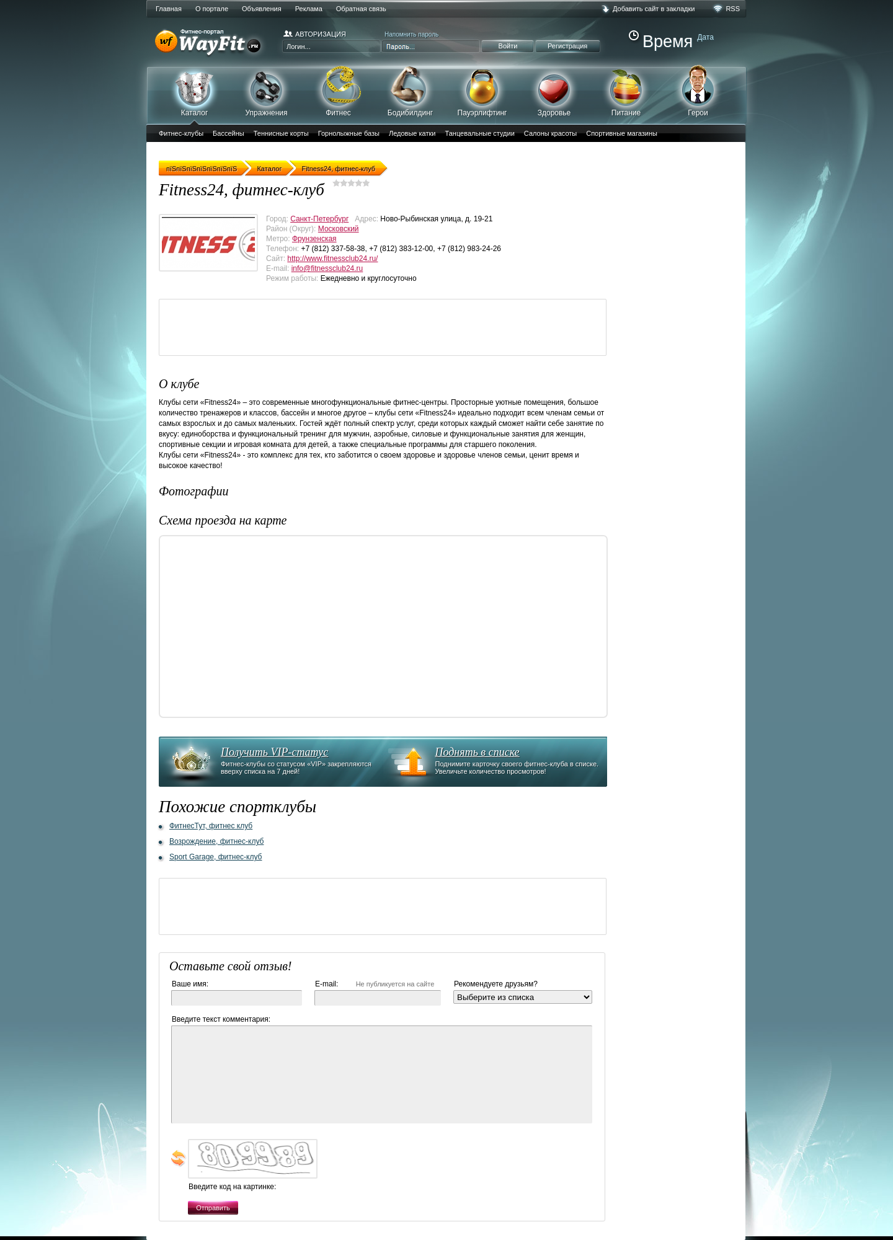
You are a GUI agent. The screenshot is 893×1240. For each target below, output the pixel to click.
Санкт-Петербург (319, 219)
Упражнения (266, 91)
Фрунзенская (314, 238)
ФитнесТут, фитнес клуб (210, 826)
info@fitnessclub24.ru (327, 268)
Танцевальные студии (479, 133)
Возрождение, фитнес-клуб (216, 841)
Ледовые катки (412, 133)
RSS (733, 8)
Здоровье (554, 91)
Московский (338, 228)
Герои (698, 90)
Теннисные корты (281, 133)
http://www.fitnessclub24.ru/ (332, 258)
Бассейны (228, 133)
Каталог (194, 95)
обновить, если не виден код (179, 1158)
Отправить (213, 1207)
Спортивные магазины (621, 133)
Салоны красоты (550, 133)
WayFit (211, 43)
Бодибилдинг (410, 91)
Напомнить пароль (411, 34)
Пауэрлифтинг (482, 91)
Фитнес (338, 91)
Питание (626, 91)
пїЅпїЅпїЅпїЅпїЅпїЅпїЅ (201, 168)
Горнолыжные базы (349, 133)
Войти (508, 46)
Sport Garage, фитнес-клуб (215, 856)
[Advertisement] (385, 327)
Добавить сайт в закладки (654, 8)
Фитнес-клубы (181, 133)
